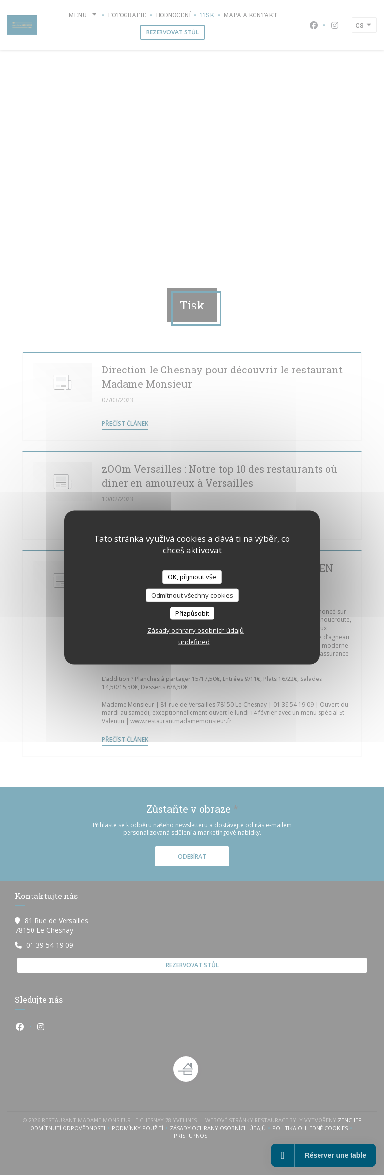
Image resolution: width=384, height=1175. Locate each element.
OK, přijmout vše (192, 576)
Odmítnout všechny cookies (192, 594)
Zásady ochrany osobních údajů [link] (195, 629)
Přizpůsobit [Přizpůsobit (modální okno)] (192, 613)
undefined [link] (194, 641)
